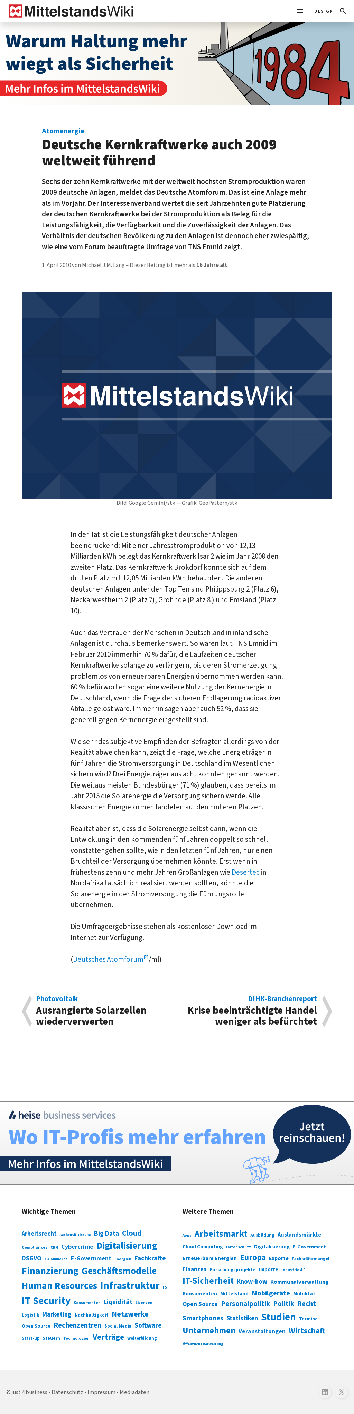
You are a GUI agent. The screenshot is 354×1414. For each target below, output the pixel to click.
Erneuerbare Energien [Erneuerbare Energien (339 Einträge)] (210, 1258)
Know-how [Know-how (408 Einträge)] (252, 1281)
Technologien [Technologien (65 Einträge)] (76, 1338)
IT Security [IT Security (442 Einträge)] (46, 1301)
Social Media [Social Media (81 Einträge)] (117, 1326)
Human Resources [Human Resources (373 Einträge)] (59, 1286)
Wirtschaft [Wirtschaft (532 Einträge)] (307, 1331)
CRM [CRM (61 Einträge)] (54, 1247)
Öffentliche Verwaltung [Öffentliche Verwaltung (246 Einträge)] (203, 1344)
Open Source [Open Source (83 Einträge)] (36, 1326)
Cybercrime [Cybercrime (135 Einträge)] (77, 1246)
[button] (343, 11)
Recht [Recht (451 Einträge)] (306, 1304)
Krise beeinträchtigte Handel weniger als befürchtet (250, 1011)
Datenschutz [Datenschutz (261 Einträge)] (238, 1247)
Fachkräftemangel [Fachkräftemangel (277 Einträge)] (310, 1259)
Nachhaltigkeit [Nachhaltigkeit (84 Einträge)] (92, 1315)
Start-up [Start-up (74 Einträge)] (30, 1338)
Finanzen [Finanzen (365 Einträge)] (195, 1269)
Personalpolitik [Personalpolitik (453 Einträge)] (245, 1304)
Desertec (246, 872)
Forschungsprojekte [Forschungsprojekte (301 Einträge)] (233, 1269)
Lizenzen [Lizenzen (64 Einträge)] (144, 1302)
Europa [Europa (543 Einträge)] (253, 1257)
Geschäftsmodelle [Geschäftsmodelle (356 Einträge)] (119, 1271)
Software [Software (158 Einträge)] (148, 1325)
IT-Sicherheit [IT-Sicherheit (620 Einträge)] (208, 1281)
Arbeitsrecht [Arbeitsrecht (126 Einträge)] (39, 1233)
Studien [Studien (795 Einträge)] (278, 1317)
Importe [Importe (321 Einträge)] (268, 1269)
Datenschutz (67, 1392)
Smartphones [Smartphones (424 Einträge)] (203, 1318)
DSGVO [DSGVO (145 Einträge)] (31, 1258)
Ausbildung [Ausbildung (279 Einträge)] (262, 1235)
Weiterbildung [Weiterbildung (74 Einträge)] (142, 1338)
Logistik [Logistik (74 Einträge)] (30, 1315)
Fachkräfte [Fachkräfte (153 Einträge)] (150, 1258)
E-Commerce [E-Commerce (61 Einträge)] (56, 1259)
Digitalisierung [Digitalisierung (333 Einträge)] (272, 1246)
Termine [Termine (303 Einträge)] (308, 1318)
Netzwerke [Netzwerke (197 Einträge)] (130, 1314)
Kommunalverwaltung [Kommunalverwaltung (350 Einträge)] (299, 1282)
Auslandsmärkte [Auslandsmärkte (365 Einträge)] (299, 1235)
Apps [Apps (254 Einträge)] (187, 1235)
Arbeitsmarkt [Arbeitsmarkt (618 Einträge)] (221, 1234)
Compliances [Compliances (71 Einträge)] (34, 1247)
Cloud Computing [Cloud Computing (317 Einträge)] (203, 1246)
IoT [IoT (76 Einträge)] (166, 1287)
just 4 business (29, 1392)
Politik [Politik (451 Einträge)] (283, 1304)
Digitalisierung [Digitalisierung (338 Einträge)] (126, 1246)
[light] (321, 11)
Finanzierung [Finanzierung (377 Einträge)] (50, 1271)
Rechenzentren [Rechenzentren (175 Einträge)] (77, 1325)
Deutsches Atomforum (108, 959)
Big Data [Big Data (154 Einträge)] (106, 1233)
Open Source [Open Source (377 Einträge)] (200, 1304)
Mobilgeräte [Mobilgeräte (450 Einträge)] (271, 1293)
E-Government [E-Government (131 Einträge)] (91, 1258)
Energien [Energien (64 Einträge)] (122, 1259)
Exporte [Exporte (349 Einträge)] (279, 1258)
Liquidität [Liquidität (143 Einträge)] (118, 1302)
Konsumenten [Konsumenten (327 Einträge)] (200, 1293)
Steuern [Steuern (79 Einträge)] (51, 1338)
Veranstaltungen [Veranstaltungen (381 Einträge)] (262, 1331)
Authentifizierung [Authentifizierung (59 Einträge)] (75, 1234)
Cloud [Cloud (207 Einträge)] (132, 1233)
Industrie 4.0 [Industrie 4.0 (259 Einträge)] (293, 1270)
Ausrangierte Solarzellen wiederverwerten (103, 1011)
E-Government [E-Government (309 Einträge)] (309, 1246)
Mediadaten (134, 1392)
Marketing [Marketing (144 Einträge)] (57, 1314)
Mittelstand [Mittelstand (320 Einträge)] (234, 1293)
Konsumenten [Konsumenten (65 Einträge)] (87, 1303)
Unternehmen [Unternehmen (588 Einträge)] (209, 1331)
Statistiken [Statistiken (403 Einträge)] (242, 1318)
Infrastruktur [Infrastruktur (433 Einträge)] (130, 1285)
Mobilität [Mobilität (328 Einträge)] (304, 1293)
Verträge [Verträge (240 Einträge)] (108, 1337)
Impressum (101, 1392)
